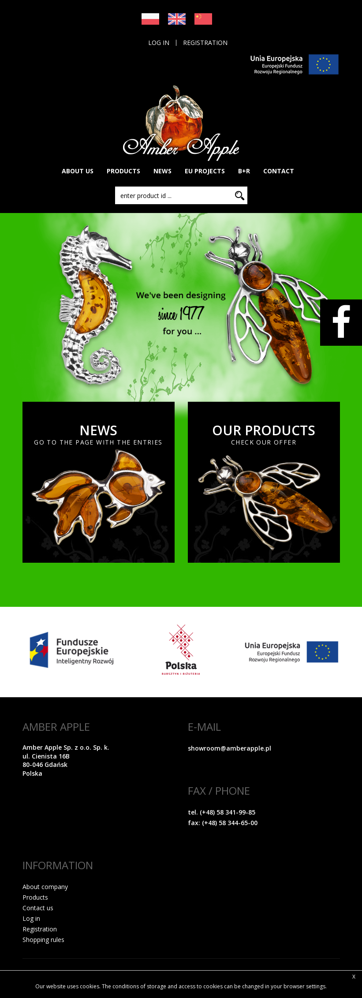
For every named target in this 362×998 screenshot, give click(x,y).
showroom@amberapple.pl (229, 748)
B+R (244, 171)
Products (35, 897)
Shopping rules (43, 939)
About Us (77, 171)
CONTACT (278, 171)
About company (45, 886)
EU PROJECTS (205, 171)
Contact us (37, 908)
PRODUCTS (123, 171)
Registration (205, 43)
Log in (158, 43)
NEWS (162, 171)
